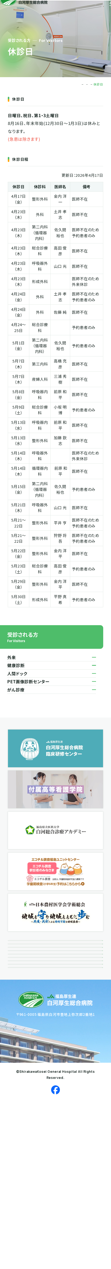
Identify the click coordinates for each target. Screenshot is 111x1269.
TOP (52, 84)
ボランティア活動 (26, 983)
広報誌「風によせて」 (29, 1001)
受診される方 (69, 84)
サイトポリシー (24, 1128)
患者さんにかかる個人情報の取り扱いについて (52, 1074)
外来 (86, 84)
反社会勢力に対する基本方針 (37, 1110)
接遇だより (21, 1020)
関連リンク (21, 1038)
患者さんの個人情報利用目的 (37, 1092)
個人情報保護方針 (28, 1056)
